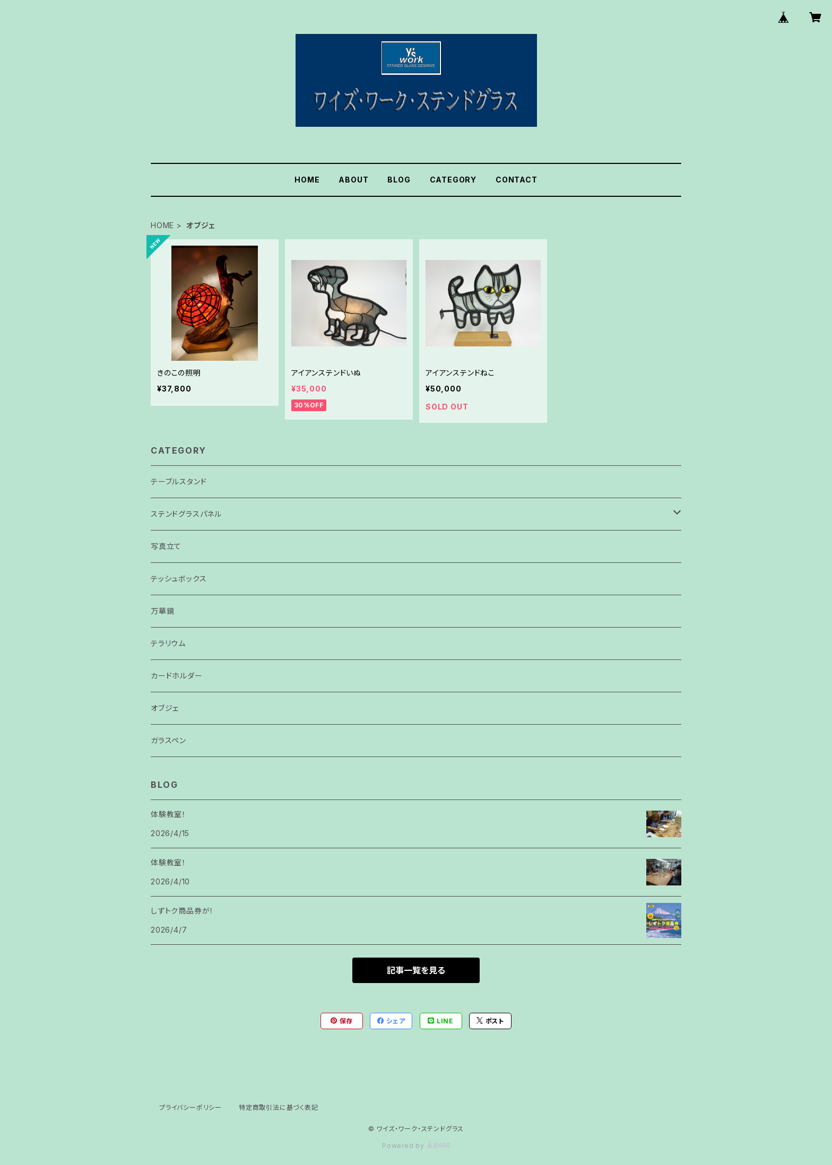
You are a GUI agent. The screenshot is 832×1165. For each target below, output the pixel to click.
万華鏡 (162, 610)
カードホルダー (177, 675)
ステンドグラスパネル (186, 513)
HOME (306, 179)
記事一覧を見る (416, 970)
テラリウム (168, 643)
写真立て (166, 546)
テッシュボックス (178, 578)
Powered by (416, 1146)
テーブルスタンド (178, 481)
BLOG (398, 179)
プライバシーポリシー (190, 1107)
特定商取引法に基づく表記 (278, 1107)
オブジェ (165, 707)
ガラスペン (168, 740)
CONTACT (517, 179)
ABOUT (353, 179)
